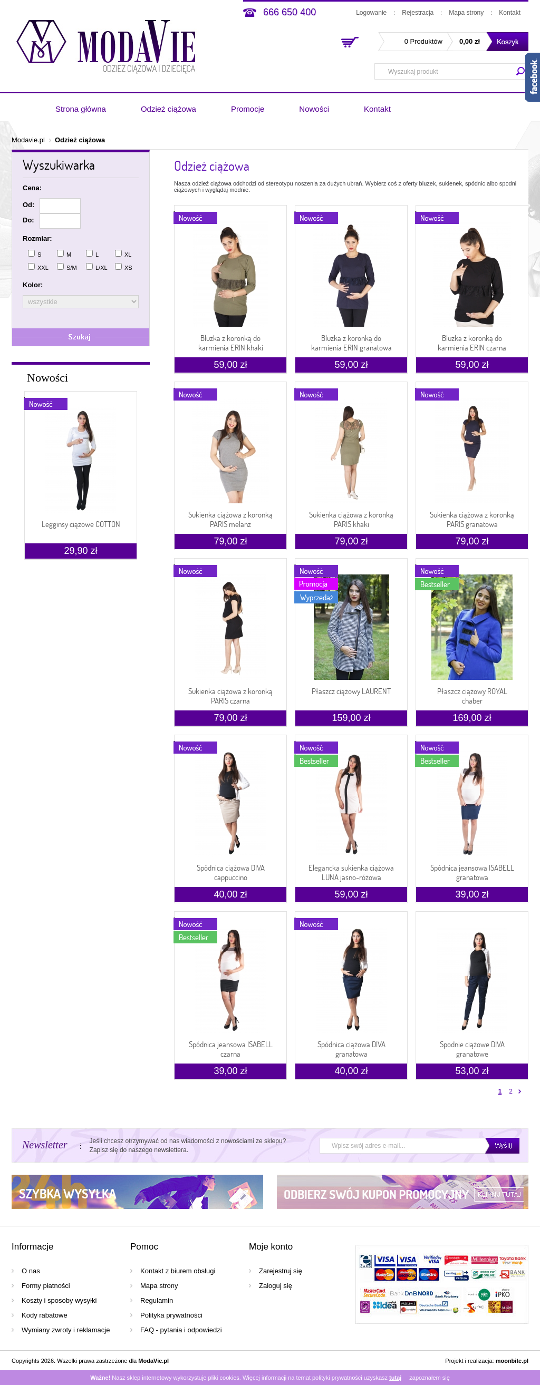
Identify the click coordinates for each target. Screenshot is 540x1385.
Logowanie (371, 12)
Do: (28, 220)
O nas (31, 1271)
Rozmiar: (37, 238)
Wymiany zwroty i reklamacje (66, 1330)
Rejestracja (417, 12)
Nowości (314, 108)
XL (123, 254)
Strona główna (80, 108)
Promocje (247, 108)
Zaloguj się (275, 1286)
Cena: (32, 188)
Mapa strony (466, 12)
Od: (28, 205)
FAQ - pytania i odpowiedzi (181, 1330)
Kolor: (33, 285)
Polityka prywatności (171, 1315)
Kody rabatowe (45, 1315)
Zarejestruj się (280, 1271)
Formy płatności (46, 1286)
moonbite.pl (512, 1361)
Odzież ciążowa (168, 108)
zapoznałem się (429, 1377)
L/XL (97, 267)
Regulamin (156, 1300)
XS (123, 267)
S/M (67, 267)
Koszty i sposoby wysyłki (59, 1300)
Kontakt (509, 12)
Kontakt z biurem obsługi (177, 1271)
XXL (38, 267)
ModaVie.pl (153, 1361)
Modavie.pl (28, 140)
